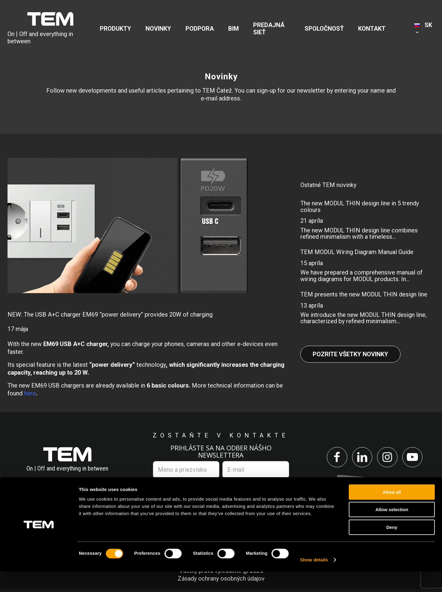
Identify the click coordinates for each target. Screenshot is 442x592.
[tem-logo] (51, 29)
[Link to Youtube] (415, 458)
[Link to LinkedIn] (361, 458)
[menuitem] (118, 28)
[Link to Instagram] (388, 458)
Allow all (392, 512)
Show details (314, 580)
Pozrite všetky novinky (350, 354)
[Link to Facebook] (333, 458)
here (30, 393)
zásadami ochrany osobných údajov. (241, 487)
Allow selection (391, 530)
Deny (391, 547)
